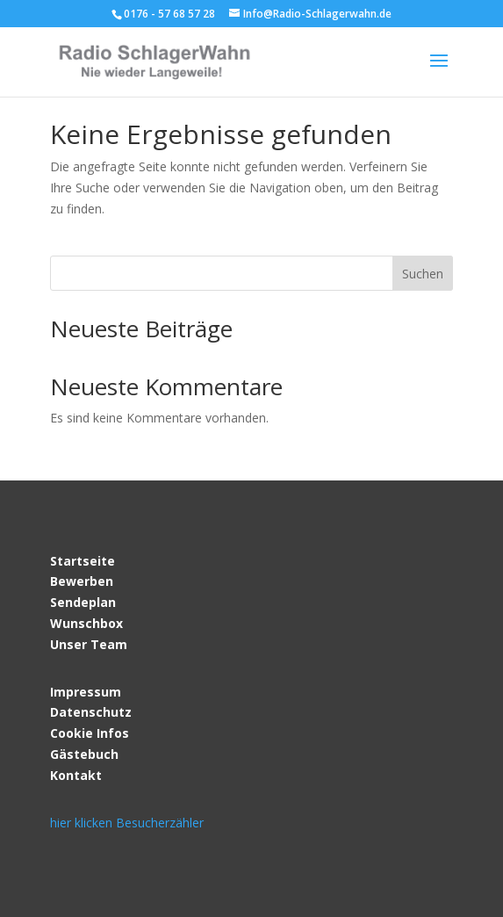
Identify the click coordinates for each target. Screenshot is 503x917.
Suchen (422, 273)
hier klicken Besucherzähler (127, 822)
